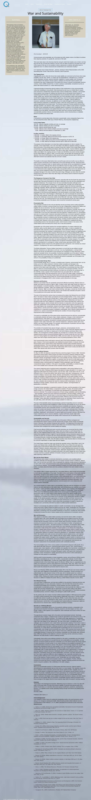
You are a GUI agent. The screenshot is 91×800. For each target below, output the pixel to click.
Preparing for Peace (60, 4)
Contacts (69, 4)
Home (26, 4)
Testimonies (39, 4)
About (32, 4)
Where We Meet (48, 4)
